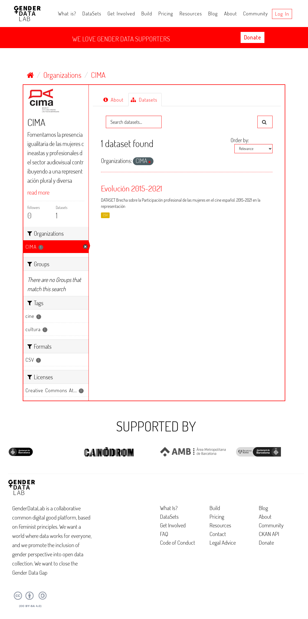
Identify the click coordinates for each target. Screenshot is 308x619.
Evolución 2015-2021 (131, 188)
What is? (67, 13)
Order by (239, 140)
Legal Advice (222, 542)
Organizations (62, 75)
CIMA (98, 75)
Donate (252, 37)
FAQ (164, 533)
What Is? (169, 507)
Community (255, 13)
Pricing (165, 13)
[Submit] (265, 122)
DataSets (91, 13)
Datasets (144, 99)
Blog (213, 13)
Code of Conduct (177, 542)
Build (146, 13)
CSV (105, 215)
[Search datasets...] (134, 122)
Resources (190, 13)
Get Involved (121, 13)
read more (38, 192)
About (230, 13)
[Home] (30, 75)
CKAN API (269, 533)
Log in (282, 13)
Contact (217, 533)
